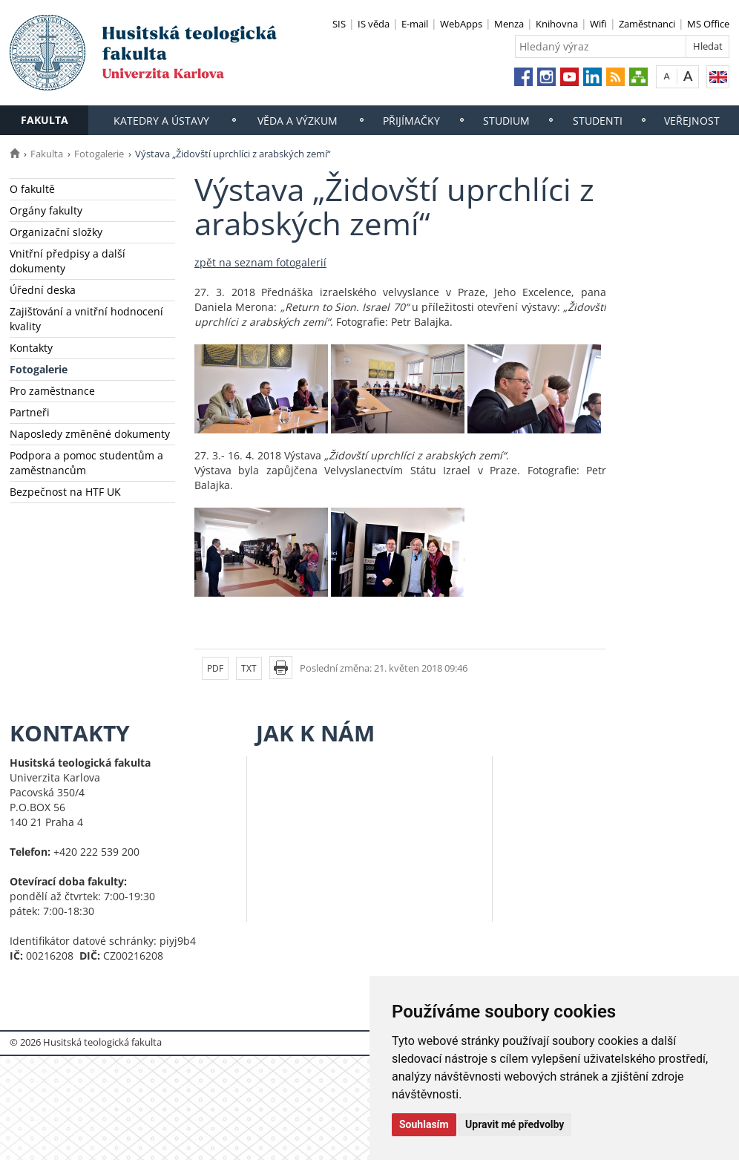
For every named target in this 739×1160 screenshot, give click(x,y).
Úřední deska (43, 290)
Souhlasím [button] (424, 1124)
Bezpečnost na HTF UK (65, 492)
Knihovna (557, 23)
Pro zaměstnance (52, 391)
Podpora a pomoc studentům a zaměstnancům (86, 462)
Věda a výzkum (297, 121)
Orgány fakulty (46, 210)
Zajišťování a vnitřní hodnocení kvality (86, 318)
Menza (509, 23)
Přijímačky (411, 121)
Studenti (598, 121)
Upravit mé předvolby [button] (514, 1124)
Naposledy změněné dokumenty (90, 434)
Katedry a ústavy (161, 121)
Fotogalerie (99, 153)
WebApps (461, 23)
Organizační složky (56, 232)
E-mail (414, 23)
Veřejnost (692, 121)
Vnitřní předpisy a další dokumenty (67, 260)
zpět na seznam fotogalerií (260, 262)
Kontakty (31, 348)
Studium (506, 121)
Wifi (598, 23)
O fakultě (32, 189)
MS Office (708, 23)
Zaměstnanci (647, 23)
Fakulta (44, 120)
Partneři (30, 412)
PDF (215, 668)
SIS (339, 23)
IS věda (374, 23)
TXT (249, 668)
